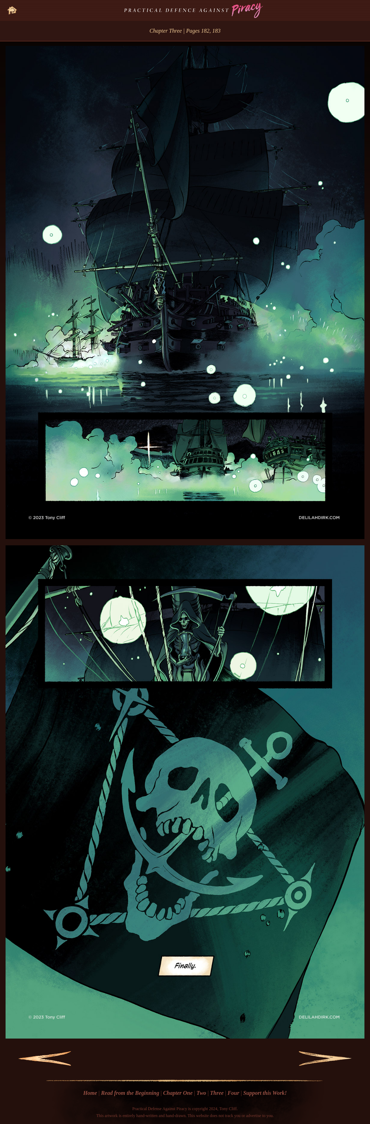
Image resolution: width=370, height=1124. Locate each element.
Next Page (310, 1058)
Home (90, 1093)
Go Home (12, 6)
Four (233, 1093)
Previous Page (34, 1058)
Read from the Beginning (130, 1093)
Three (217, 1093)
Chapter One (177, 1093)
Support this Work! (265, 1093)
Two (201, 1093)
